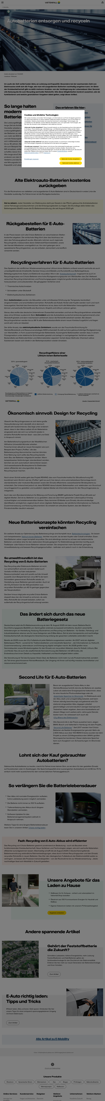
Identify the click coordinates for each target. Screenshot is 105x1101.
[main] (53, 138)
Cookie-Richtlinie (62, 151)
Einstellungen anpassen (31, 159)
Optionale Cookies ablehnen (70, 163)
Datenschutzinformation (31, 153)
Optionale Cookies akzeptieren (71, 159)
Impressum (47, 153)
